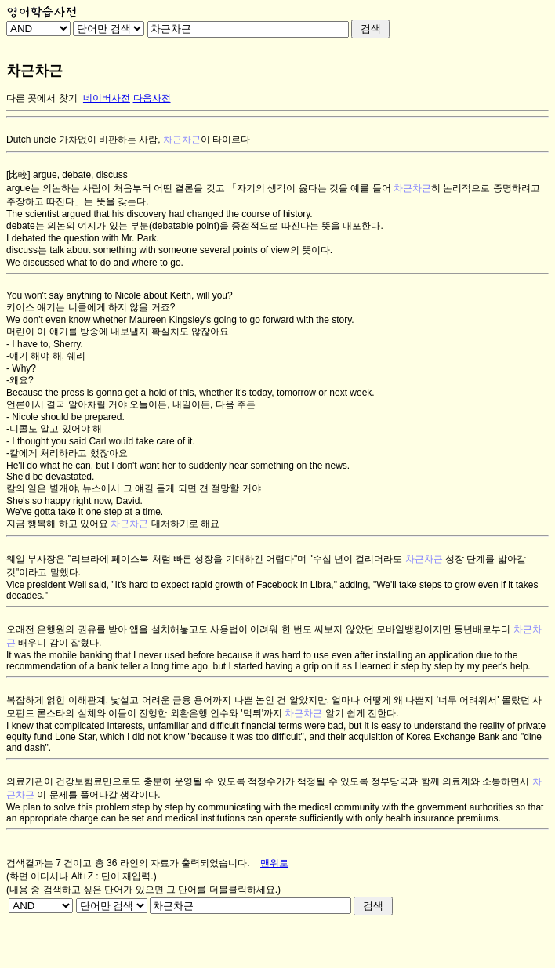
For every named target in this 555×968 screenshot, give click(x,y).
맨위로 (274, 862)
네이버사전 (106, 97)
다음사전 (152, 97)
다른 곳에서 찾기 (42, 97)
